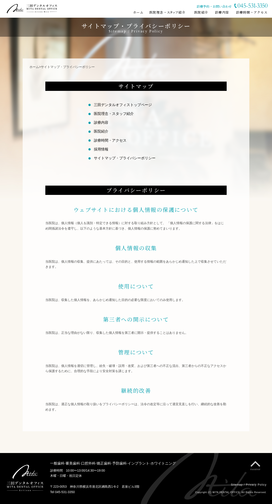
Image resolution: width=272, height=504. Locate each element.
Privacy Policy (256, 484)
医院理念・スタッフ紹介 (114, 114)
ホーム (34, 67)
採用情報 (101, 149)
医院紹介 (101, 131)
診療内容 (101, 122)
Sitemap (237, 484)
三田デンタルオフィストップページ (123, 105)
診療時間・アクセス (110, 140)
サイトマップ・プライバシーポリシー (124, 158)
